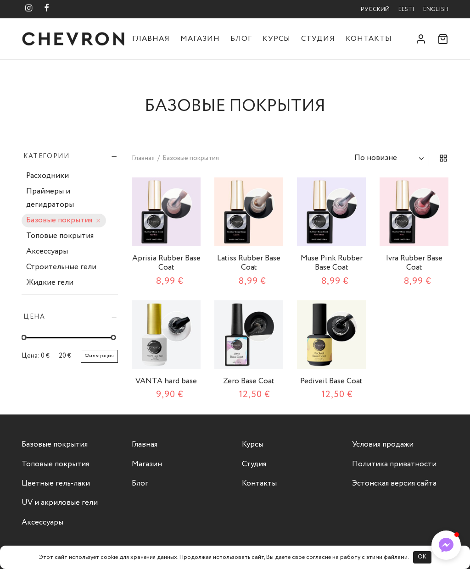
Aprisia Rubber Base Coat (166, 263)
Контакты (369, 38)
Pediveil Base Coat (331, 381)
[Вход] (420, 38)
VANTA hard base (166, 381)
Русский (375, 9)
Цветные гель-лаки (56, 483)
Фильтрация (99, 355)
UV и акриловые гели (60, 502)
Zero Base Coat (248, 381)
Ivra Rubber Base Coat (414, 263)
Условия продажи (383, 444)
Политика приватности (394, 464)
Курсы (277, 38)
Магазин (200, 38)
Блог (241, 38)
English (435, 9)
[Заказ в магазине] (390, 158)
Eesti (406, 9)
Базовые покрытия (59, 220)
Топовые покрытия (60, 236)
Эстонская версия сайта (394, 483)
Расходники (47, 176)
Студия (318, 38)
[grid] (443, 158)
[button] (446, 545)
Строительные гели (61, 267)
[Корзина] (442, 38)
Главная (151, 38)
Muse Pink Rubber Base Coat (332, 263)
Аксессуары (47, 252)
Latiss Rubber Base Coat (248, 263)
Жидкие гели (49, 283)
